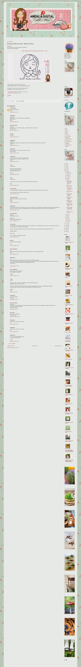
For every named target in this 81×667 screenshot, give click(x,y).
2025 (66, 163)
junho (67, 214)
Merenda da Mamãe (68, 138)
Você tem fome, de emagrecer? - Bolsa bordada (69, 350)
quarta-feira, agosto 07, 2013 (14, 341)
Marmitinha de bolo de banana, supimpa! (69, 198)
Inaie (11, 133)
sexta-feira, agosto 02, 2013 (14, 245)
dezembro (68, 172)
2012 (66, 223)
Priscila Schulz (12, 213)
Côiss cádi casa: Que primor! (69, 212)
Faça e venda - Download (67, 143)
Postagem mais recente (11, 345)
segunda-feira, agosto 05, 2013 (15, 316)
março (67, 218)
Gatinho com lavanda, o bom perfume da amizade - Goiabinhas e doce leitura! (69, 461)
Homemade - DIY (68, 140)
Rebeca (11, 312)
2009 (66, 228)
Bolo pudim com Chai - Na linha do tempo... (69, 269)
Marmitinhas (67, 137)
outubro (67, 175)
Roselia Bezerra (12, 125)
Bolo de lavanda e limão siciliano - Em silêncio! (68, 386)
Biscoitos (66, 130)
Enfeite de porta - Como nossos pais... (68, 296)
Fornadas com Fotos (68, 141)
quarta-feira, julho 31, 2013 (14, 112)
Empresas (66, 146)
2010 (66, 226)
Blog (66, 128)
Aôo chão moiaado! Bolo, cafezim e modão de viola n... (69, 209)
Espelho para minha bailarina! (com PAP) (69, 204)
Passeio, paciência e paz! (68, 359)
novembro (68, 173)
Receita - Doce (67, 134)
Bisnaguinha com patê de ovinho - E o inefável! (69, 201)
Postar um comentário (12, 343)
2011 (66, 225)
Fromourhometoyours (21, 84)
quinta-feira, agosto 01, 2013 (14, 136)
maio (67, 215)
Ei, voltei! (66, 277)
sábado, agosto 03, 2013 (13, 291)
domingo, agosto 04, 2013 (14, 299)
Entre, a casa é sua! (68, 332)
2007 (66, 231)
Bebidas (66, 132)
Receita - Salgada (68, 136)
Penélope (11, 295)
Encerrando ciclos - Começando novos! (68, 341)
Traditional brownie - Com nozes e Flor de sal (69, 189)
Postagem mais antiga (58, 345)
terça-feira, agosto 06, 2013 (14, 324)
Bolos (66, 129)
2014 (66, 169)
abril (67, 217)
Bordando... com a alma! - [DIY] (69, 186)
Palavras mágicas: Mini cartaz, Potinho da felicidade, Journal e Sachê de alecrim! (69, 451)
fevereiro (67, 220)
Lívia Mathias (12, 188)
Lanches (66, 133)
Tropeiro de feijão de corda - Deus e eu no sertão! (69, 441)
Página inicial (34, 345)
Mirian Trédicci (12, 302)
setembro (68, 176)
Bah (10, 240)
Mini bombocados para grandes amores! (69, 194)
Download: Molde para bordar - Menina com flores (69, 182)
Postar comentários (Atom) (14, 347)
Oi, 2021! (66, 251)
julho (67, 179)
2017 (66, 166)
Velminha (11, 156)
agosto (67, 178)
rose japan (11, 224)
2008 (66, 229)
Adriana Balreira (13, 197)
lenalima (11, 320)
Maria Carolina (12, 269)
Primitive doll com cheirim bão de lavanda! (69, 413)
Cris (14, 84)
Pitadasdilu (12, 108)
